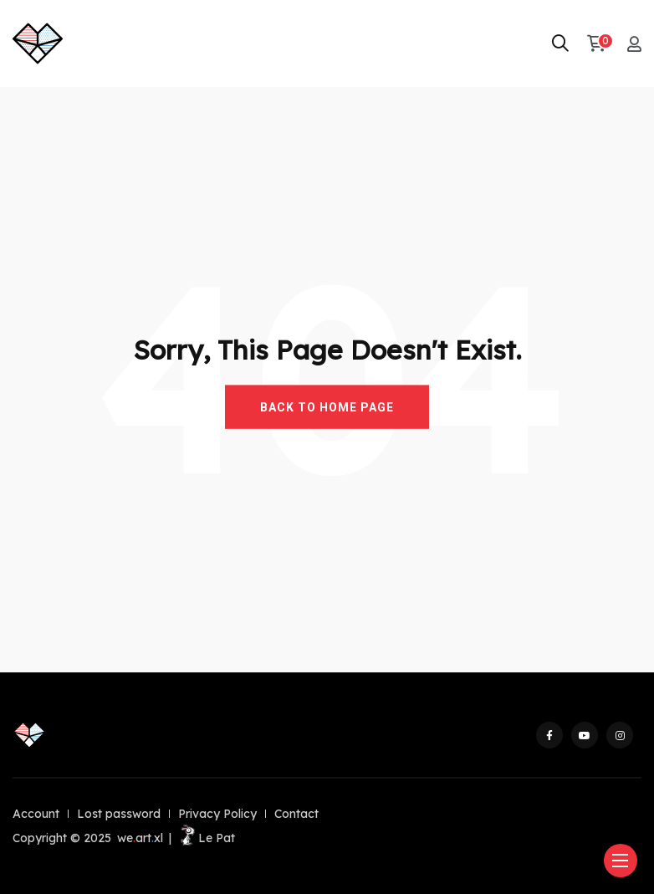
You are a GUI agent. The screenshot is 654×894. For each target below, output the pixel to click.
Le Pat (206, 837)
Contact (296, 813)
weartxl (140, 837)
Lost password (119, 813)
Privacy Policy (217, 813)
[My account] (634, 44)
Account (36, 813)
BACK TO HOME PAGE (327, 406)
